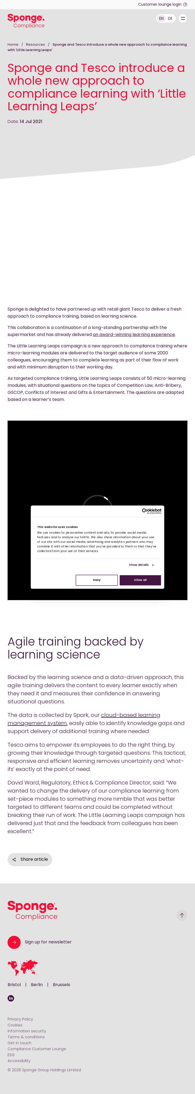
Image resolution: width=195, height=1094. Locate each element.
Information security (27, 1031)
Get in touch (19, 1043)
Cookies (15, 1025)
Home (13, 44)
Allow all (140, 579)
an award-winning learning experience (134, 335)
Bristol (14, 985)
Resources (36, 44)
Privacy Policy (20, 1019)
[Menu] (182, 18)
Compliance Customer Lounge (37, 1049)
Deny (96, 579)
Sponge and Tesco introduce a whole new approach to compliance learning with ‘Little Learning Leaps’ (97, 47)
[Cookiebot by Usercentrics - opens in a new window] (144, 511)
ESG (11, 1055)
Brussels (61, 985)
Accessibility (19, 1061)
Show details (139, 565)
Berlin (37, 985)
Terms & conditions (26, 1037)
